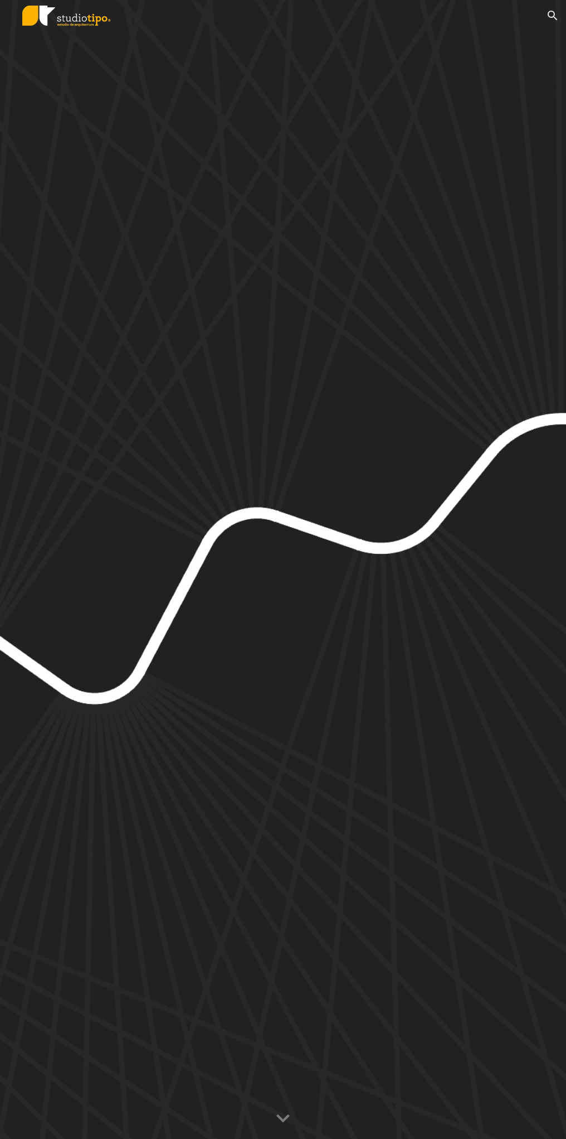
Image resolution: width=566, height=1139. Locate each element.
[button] (552, 15)
